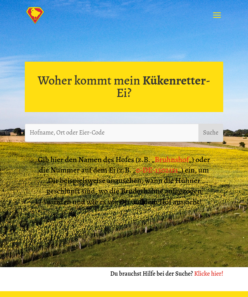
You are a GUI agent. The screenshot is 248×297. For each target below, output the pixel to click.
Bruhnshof (172, 159)
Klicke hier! (208, 273)
